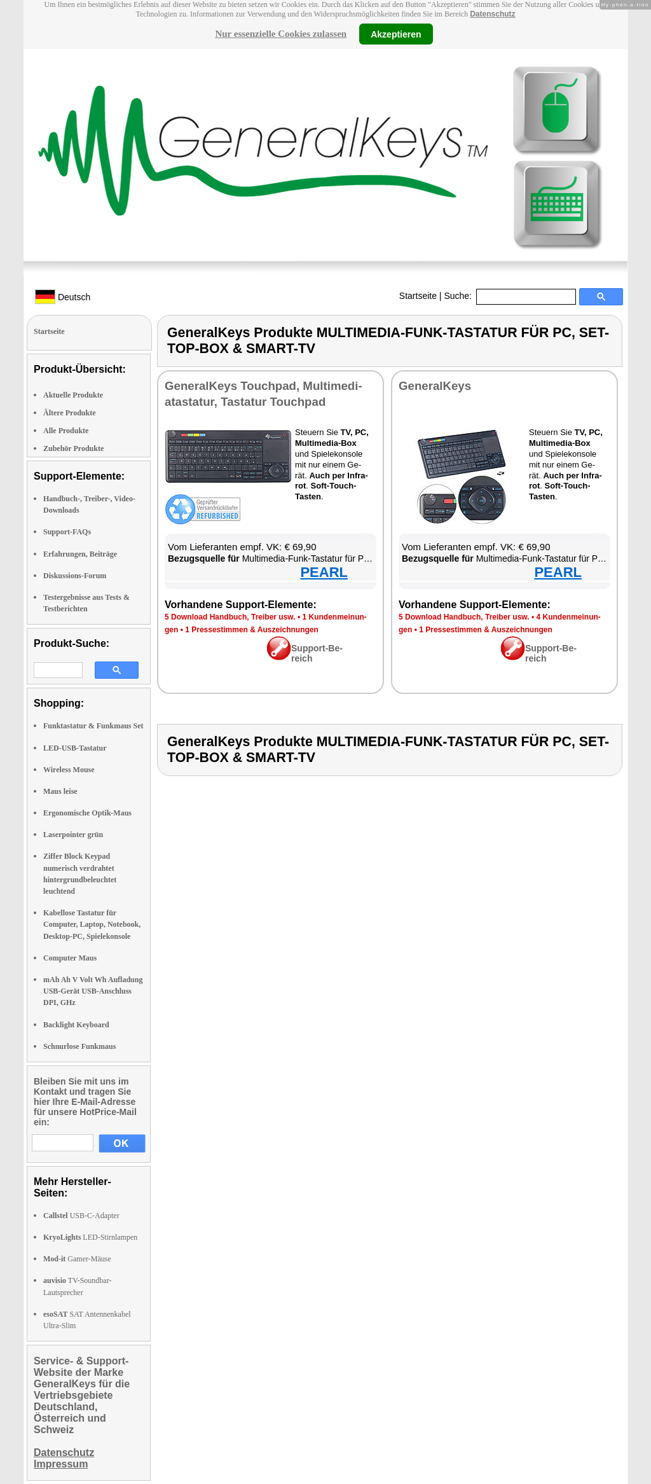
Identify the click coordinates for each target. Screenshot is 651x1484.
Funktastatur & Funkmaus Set (93, 725)
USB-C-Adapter (81, 1215)
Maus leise (60, 791)
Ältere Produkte (69, 412)
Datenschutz (492, 14)
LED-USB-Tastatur (75, 748)
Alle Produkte (65, 430)
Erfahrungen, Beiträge (80, 554)
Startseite (418, 296)
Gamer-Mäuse (77, 1258)
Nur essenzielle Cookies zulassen (280, 34)
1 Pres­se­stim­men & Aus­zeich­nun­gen (252, 629)
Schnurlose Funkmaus (79, 1046)
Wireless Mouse (69, 769)
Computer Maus (70, 958)
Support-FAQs (67, 531)
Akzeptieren (396, 34)
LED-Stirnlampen (90, 1237)
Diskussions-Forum (74, 575)
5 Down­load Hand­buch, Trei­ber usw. (230, 617)
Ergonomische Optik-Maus (87, 812)
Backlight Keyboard (76, 1024)
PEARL (324, 572)
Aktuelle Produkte (73, 395)
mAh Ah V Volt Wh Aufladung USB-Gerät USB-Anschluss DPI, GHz (92, 991)
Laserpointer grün (73, 834)
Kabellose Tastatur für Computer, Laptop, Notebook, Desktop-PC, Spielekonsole (91, 924)
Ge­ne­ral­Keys (435, 385)
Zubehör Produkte (73, 448)
